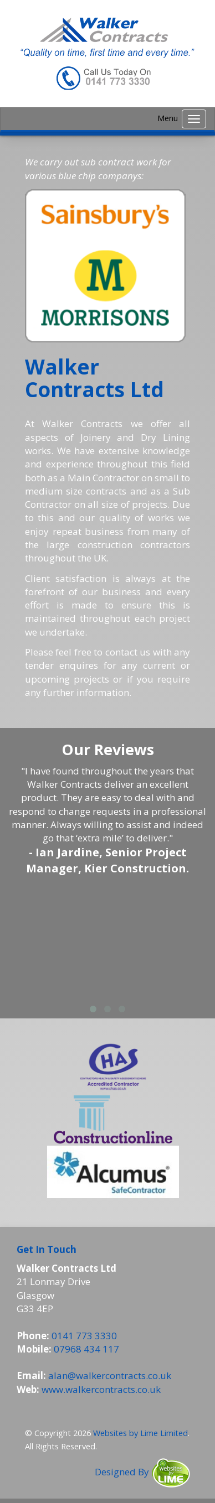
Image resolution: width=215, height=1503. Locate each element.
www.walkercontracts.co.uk (101, 1389)
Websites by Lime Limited (140, 1433)
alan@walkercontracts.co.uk (109, 1375)
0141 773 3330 (84, 1335)
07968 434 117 (86, 1349)
